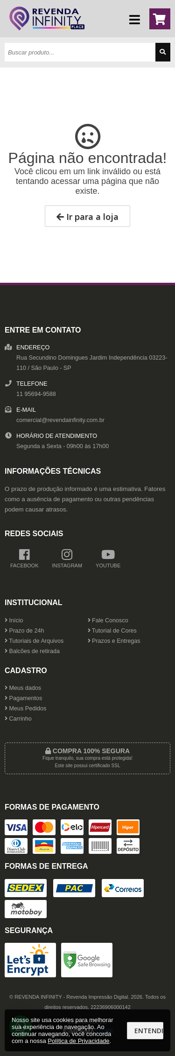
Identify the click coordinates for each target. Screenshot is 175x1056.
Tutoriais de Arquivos (34, 641)
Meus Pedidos (25, 708)
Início (14, 620)
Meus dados (23, 688)
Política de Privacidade (78, 1040)
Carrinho (18, 718)
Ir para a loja (87, 216)
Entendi (148, 1030)
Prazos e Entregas (114, 641)
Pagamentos (23, 698)
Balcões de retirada (32, 651)
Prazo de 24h (24, 630)
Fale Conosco (108, 620)
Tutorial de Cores (112, 630)
